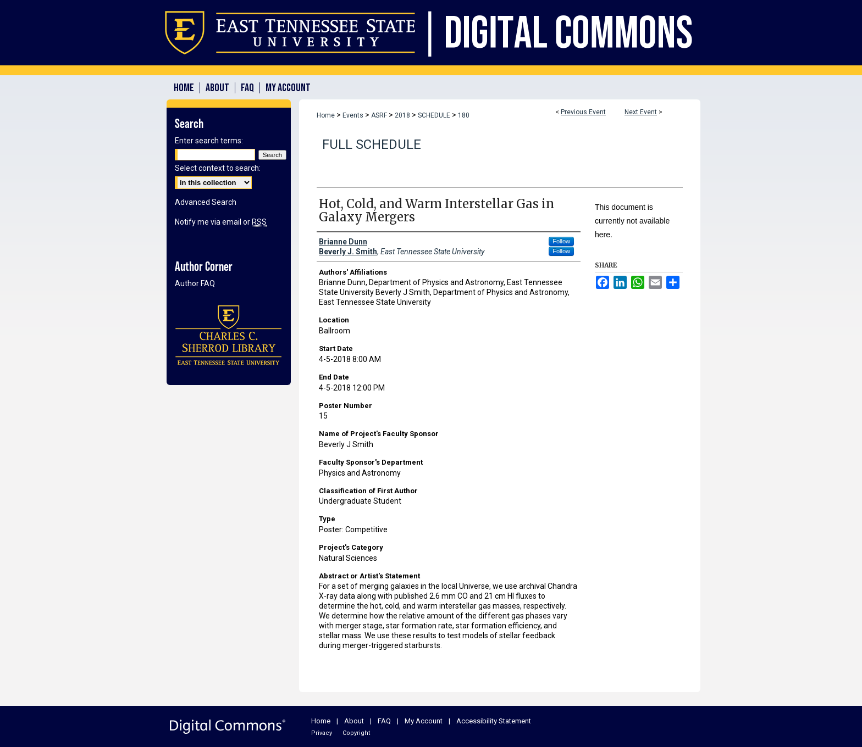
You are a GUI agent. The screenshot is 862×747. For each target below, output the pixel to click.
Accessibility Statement (493, 721)
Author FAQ (195, 283)
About (354, 721)
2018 (403, 115)
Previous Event (583, 112)
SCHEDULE (435, 115)
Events (353, 115)
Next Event (641, 112)
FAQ (384, 721)
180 (463, 115)
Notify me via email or (221, 222)
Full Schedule (371, 144)
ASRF (380, 115)
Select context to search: (218, 168)
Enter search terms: (209, 140)
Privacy (321, 733)
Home (326, 115)
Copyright (356, 733)
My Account (424, 721)
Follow (561, 241)
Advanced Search (205, 202)
